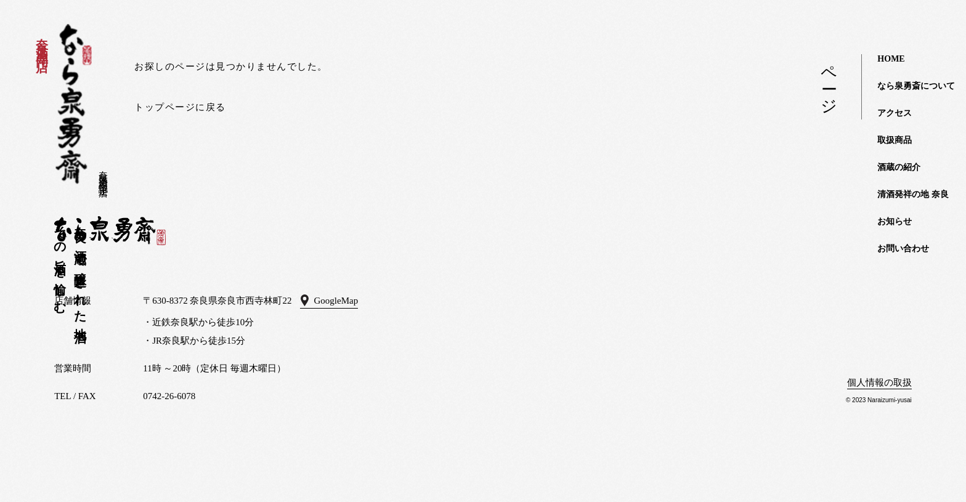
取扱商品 (894, 140)
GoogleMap (336, 301)
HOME (890, 58)
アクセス (894, 113)
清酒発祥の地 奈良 (913, 194)
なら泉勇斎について (916, 86)
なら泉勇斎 (73, 104)
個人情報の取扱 (879, 382)
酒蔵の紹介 (898, 167)
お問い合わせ (903, 248)
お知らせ (894, 221)
